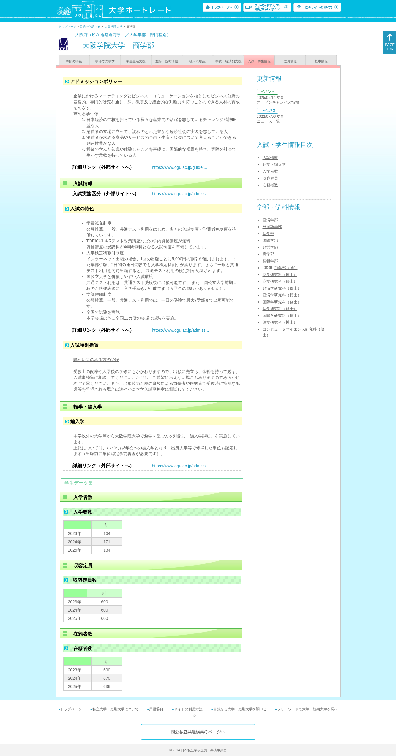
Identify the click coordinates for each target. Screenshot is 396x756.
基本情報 (321, 61)
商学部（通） (286, 268)
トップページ (67, 26)
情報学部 (270, 261)
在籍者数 (270, 185)
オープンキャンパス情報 (278, 102)
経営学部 (270, 247)
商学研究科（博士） (280, 274)
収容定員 (270, 178)
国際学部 (270, 240)
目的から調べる (90, 26)
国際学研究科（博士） (282, 315)
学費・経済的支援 (228, 61)
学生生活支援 (136, 61)
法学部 (268, 233)
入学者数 (270, 171)
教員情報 (290, 61)
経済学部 (270, 220)
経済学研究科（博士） (282, 295)
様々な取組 (197, 61)
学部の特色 (74, 61)
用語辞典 (156, 709)
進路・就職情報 (166, 61)
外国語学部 (272, 227)
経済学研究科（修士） (282, 288)
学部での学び (105, 61)
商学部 (268, 254)
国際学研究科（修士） (282, 302)
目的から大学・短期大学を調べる (240, 709)
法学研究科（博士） (280, 322)
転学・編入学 (274, 164)
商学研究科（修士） (280, 281)
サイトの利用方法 (188, 709)
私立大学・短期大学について (115, 709)
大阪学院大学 (113, 26)
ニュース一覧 (268, 121)
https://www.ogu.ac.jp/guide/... (179, 167)
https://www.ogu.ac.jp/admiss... (180, 193)
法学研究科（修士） (280, 308)
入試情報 (270, 157)
